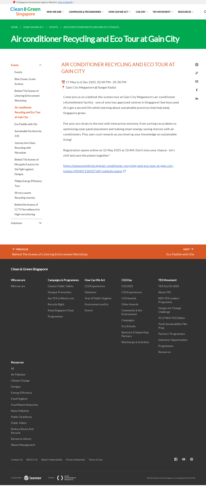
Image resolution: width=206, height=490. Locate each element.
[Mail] (196, 79)
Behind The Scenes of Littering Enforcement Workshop (27, 95)
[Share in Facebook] (196, 88)
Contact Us (17, 459)
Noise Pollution (20, 410)
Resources (184, 11)
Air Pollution (18, 374)
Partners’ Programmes (171, 333)
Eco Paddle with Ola (26, 124)
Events (26, 65)
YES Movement (162, 11)
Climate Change (20, 380)
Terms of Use (95, 459)
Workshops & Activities (135, 342)
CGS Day (140, 11)
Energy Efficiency (21, 392)
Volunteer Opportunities (173, 339)
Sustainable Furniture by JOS (28, 133)
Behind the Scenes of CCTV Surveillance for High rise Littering (27, 209)
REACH (30, 459)
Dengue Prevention (59, 292)
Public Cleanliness (21, 416)
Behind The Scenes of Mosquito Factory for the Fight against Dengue (27, 167)
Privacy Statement (75, 459)
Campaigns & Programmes (85, 11)
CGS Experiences (95, 286)
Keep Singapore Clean (61, 310)
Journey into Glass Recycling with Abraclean (25, 147)
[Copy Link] (196, 73)
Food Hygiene (19, 398)
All (12, 368)
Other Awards (129, 304)
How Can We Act (118, 11)
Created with (28, 478)
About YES (164, 292)
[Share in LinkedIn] (196, 96)
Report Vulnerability (51, 459)
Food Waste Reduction (24, 404)
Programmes (55, 316)
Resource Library (21, 438)
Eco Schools (128, 326)
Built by (65, 478)
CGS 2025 (127, 286)
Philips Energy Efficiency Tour (28, 183)
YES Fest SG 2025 (168, 286)
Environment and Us (96, 304)
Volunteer (26, 223)
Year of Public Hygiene (98, 298)
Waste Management (23, 444)
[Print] (196, 64)
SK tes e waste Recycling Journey (25, 195)
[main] (103, 139)
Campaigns (127, 320)
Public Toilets (19, 422)
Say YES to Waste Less (61, 298)
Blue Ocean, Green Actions (25, 81)
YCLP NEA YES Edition (171, 318)
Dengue (16, 386)
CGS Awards (128, 298)
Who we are (54, 11)
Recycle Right (56, 304)
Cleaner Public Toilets (60, 286)
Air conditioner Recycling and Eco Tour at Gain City (28, 112)
